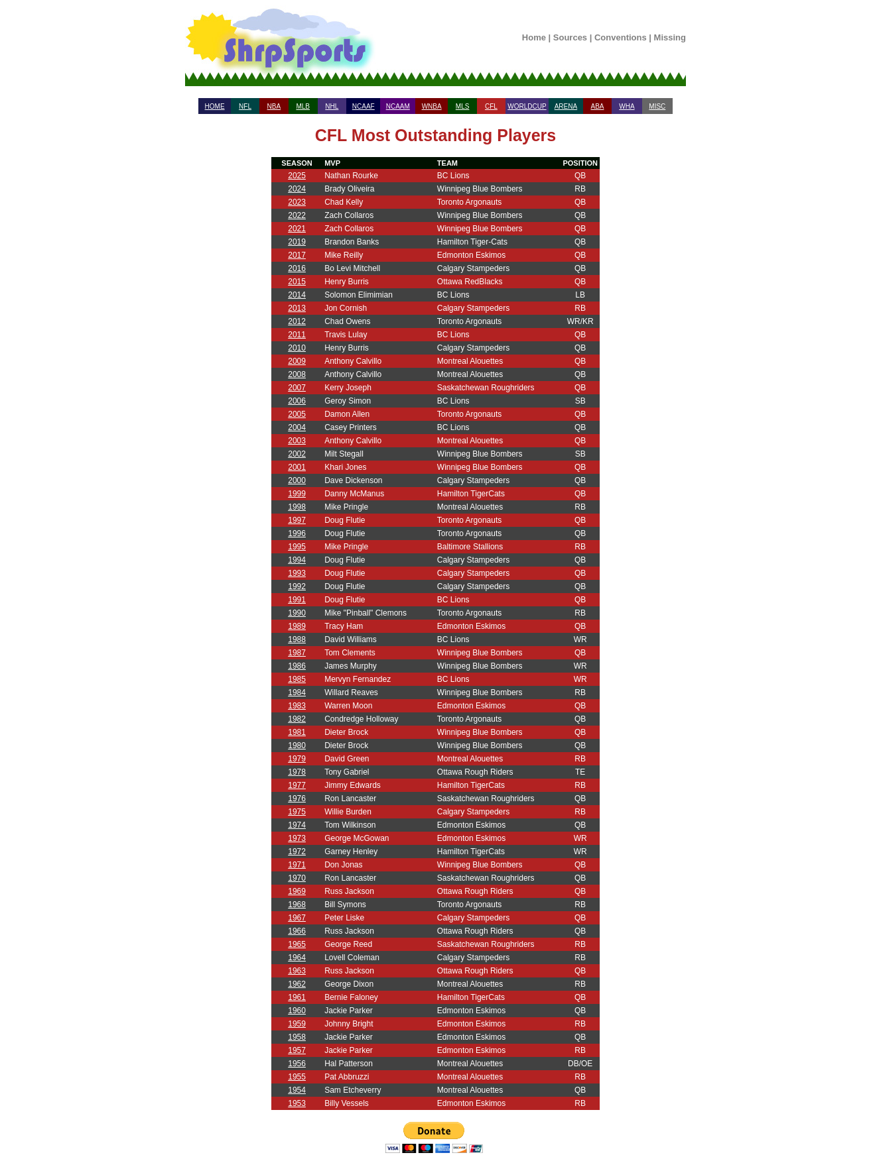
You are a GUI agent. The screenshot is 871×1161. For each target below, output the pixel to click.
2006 (297, 401)
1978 (297, 772)
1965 (297, 944)
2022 (297, 215)
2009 (297, 361)
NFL (245, 106)
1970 (297, 878)
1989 (297, 626)
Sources (570, 37)
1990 (297, 613)
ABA (597, 106)
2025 (297, 175)
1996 (297, 533)
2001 (297, 467)
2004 (297, 427)
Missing (670, 37)
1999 (297, 493)
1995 (297, 546)
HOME (215, 106)
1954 (297, 1090)
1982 (297, 719)
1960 (297, 1010)
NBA (274, 106)
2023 (297, 202)
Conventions (620, 37)
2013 (297, 308)
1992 (297, 586)
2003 (297, 440)
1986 (297, 666)
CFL (491, 106)
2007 (297, 387)
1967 (297, 917)
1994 (297, 560)
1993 (297, 573)
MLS (463, 106)
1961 (297, 997)
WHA (626, 106)
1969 (297, 891)
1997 (297, 520)
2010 (297, 348)
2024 (297, 189)
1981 (297, 732)
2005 (297, 414)
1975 (297, 811)
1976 (297, 798)
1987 (297, 652)
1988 (297, 639)
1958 (297, 1037)
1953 (297, 1103)
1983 (297, 705)
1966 (297, 931)
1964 (297, 957)
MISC (657, 106)
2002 (297, 454)
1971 (297, 864)
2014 (297, 295)
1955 (297, 1076)
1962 (297, 984)
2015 (297, 281)
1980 (297, 745)
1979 (297, 758)
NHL (331, 106)
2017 (297, 255)
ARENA (566, 106)
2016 (297, 268)
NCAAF (363, 106)
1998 (297, 507)
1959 (297, 1023)
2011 (297, 334)
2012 (297, 321)
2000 (297, 480)
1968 (297, 904)
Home (534, 37)
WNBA (432, 106)
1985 (297, 679)
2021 (297, 228)
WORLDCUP (526, 106)
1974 (297, 825)
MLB (303, 106)
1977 (297, 785)
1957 (297, 1050)
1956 (297, 1063)
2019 (297, 242)
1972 (297, 851)
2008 (297, 374)
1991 (297, 599)
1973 (297, 838)
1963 (297, 970)
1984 (297, 692)
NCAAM (398, 106)
